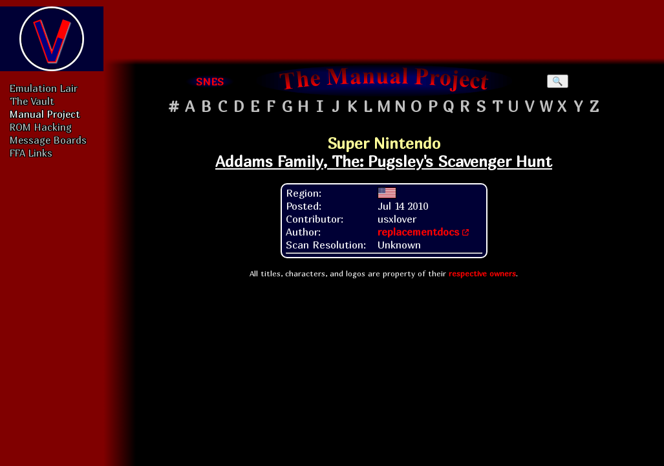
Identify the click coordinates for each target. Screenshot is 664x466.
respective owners (482, 273)
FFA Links (31, 153)
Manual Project (45, 114)
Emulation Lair (44, 88)
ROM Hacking (41, 127)
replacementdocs (418, 231)
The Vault (32, 101)
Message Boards (48, 140)
